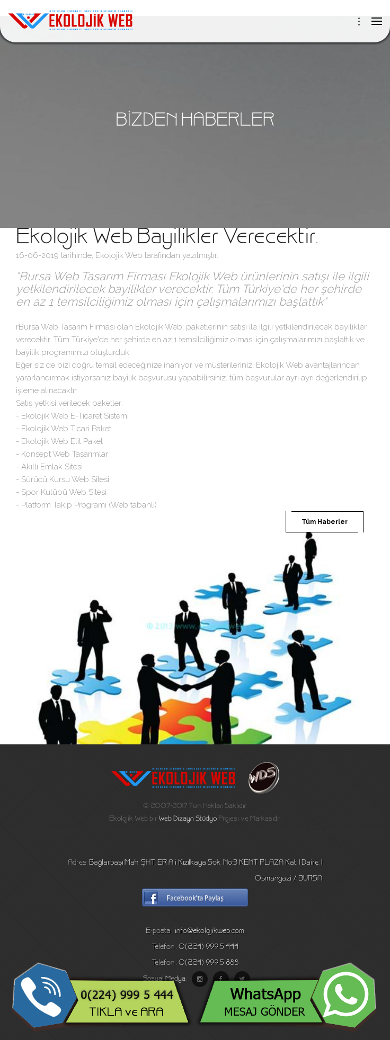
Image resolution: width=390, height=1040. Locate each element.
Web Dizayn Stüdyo (187, 819)
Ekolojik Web (119, 255)
